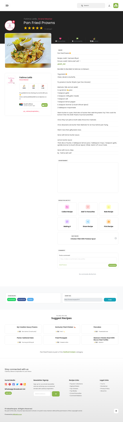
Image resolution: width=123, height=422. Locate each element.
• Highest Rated (74, 386)
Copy (110, 300)
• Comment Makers (75, 396)
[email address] (42, 393)
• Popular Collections (76, 384)
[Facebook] (21, 299)
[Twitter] (30, 299)
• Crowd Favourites (75, 393)
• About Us (103, 391)
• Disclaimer (104, 386)
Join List (8, 393)
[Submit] (56, 393)
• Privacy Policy (104, 389)
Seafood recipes (69, 352)
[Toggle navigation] (7, 5)
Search (85, 5)
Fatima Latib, (38, 19)
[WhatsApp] (11, 299)
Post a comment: (64, 255)
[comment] (88, 260)
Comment (112, 265)
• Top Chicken (73, 389)
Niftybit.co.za (17, 414)
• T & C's (102, 384)
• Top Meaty (73, 391)
